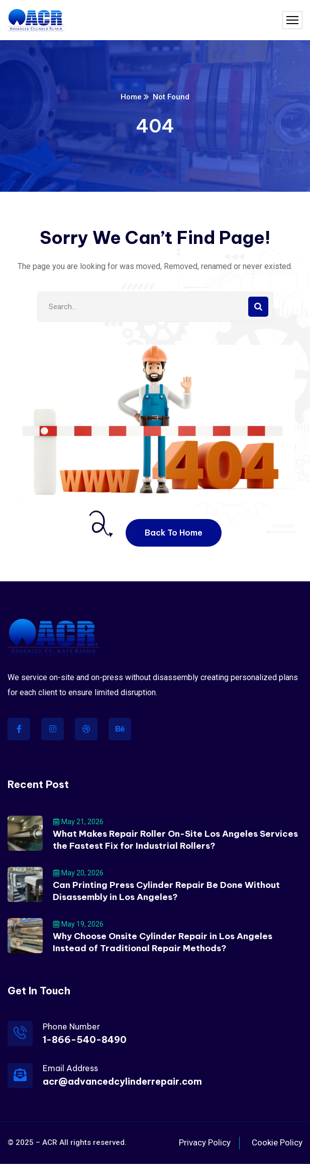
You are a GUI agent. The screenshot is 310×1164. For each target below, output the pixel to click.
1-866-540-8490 (85, 1040)
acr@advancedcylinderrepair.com (122, 1081)
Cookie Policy (277, 1142)
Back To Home (173, 533)
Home (131, 96)
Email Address (70, 1068)
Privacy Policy (205, 1142)
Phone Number (71, 1026)
